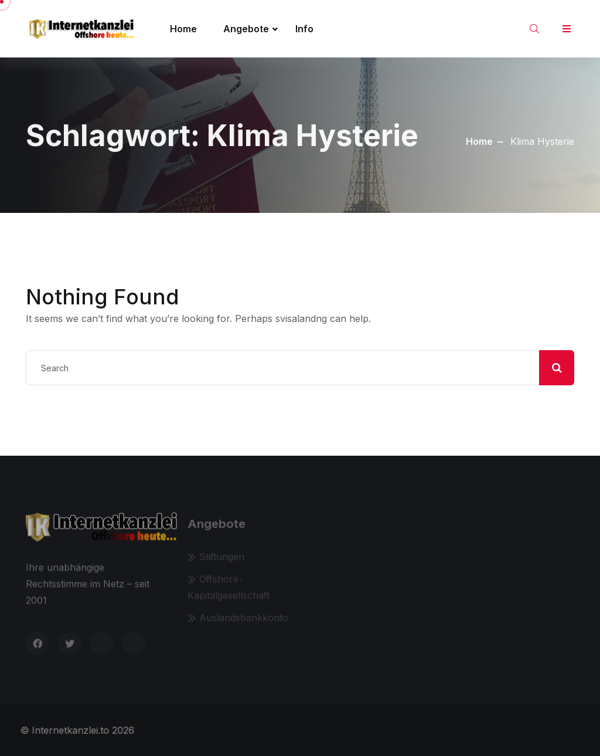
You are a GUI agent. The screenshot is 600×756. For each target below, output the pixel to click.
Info (304, 29)
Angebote (246, 29)
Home (183, 29)
